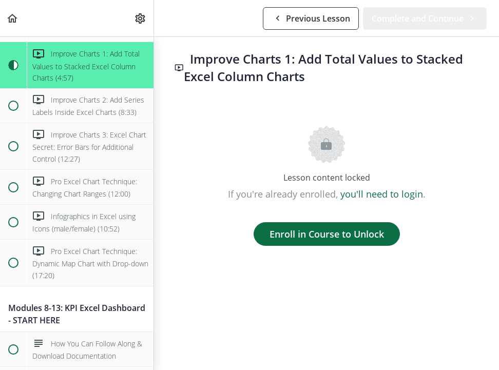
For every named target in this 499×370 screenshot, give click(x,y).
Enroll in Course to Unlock (327, 234)
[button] (13, 18)
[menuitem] (140, 18)
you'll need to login (381, 194)
